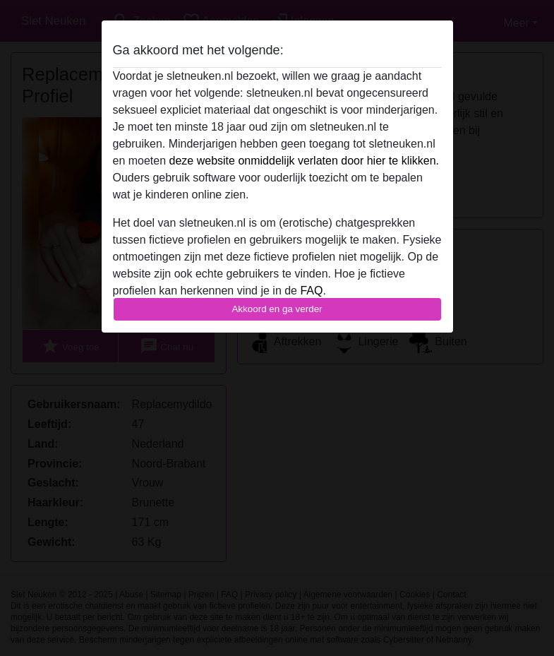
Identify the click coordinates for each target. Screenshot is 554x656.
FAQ (311, 291)
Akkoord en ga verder (276, 309)
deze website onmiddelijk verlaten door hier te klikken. (304, 161)
